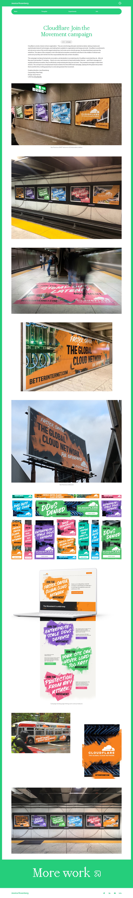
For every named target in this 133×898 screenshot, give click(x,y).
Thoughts (44, 11)
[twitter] (104, 893)
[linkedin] (109, 893)
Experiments (72, 11)
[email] (114, 893)
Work (15, 11)
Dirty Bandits (38, 77)
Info (97, 11)
